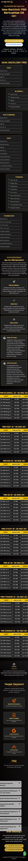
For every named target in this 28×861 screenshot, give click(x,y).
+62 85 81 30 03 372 (14, 846)
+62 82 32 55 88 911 (14, 850)
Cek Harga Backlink (14, 41)
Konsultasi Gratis (14, 45)
